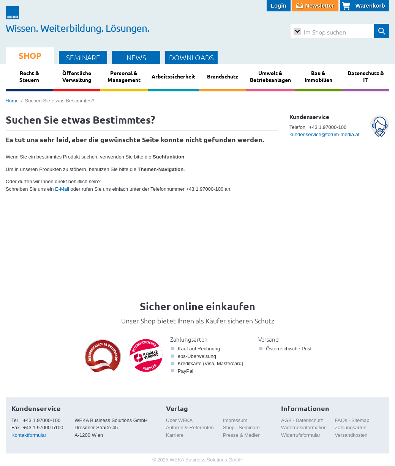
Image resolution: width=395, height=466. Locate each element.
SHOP (30, 55)
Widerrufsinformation (304, 427)
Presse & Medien (242, 435)
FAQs (341, 420)
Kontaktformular (28, 435)
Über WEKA (179, 420)
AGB (286, 420)
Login (278, 5)
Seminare (249, 427)
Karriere (174, 435)
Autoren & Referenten (190, 427)
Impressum (235, 420)
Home (12, 101)
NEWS (136, 57)
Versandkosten (351, 435)
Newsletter (319, 5)
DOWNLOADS (191, 57)
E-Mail (62, 189)
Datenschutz (309, 420)
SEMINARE (83, 57)
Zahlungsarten (189, 339)
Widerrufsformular (300, 435)
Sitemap (360, 420)
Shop (228, 427)
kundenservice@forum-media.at (324, 134)
